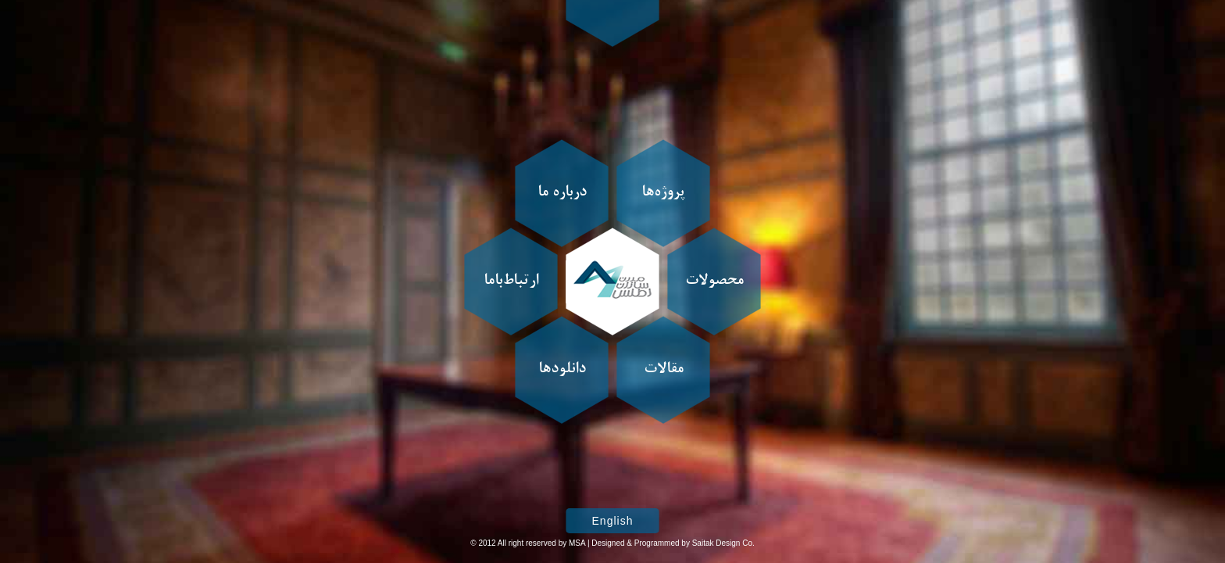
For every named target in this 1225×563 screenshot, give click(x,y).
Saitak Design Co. (723, 543)
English (613, 521)
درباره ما (562, 193)
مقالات (664, 369)
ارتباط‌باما (511, 281)
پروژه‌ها (663, 193)
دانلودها (562, 369)
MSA (577, 543)
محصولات (714, 281)
